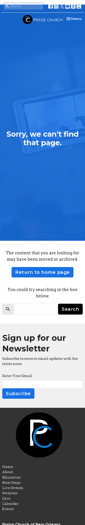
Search (70, 309)
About (7, 472)
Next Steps (11, 483)
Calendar (10, 504)
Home (7, 467)
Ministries (11, 477)
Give (6, 498)
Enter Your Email (17, 376)
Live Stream (12, 488)
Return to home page (42, 272)
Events (8, 509)
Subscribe (18, 393)
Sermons (10, 493)
